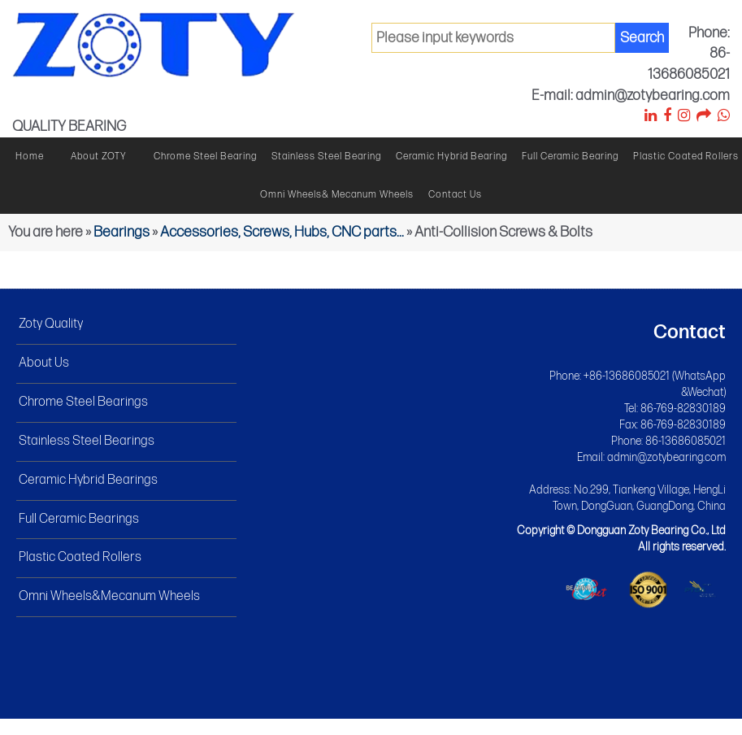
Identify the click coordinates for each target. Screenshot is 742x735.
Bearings (121, 232)
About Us (44, 363)
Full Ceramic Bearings (79, 519)
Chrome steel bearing (205, 156)
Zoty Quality (51, 324)
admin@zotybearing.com (666, 457)
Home (29, 156)
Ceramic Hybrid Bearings (88, 480)
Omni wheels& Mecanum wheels (337, 195)
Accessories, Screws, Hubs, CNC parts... (282, 232)
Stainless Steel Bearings (86, 441)
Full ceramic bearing (570, 156)
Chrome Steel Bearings (83, 402)
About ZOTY (99, 156)
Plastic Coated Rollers (686, 156)
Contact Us (455, 195)
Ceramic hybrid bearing (451, 156)
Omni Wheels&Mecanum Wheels (109, 596)
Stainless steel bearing (326, 156)
